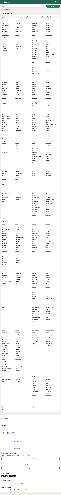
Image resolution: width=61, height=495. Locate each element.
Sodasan (17, 350)
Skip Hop (18, 343)
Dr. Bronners (48, 91)
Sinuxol (17, 339)
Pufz (33, 290)
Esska (3, 122)
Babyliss (34, 21)
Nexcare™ (34, 229)
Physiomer (48, 277)
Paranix (47, 269)
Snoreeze (18, 347)
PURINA (34, 292)
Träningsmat (49, 341)
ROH (47, 313)
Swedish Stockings (6, 364)
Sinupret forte (5, 339)
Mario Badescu (19, 225)
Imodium (18, 170)
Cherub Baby (19, 86)
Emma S (4, 118)
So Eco (3, 350)
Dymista (47, 101)
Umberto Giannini (6, 375)
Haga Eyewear (49, 136)
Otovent (4, 278)
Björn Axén (35, 55)
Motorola (4, 252)
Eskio (17, 120)
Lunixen (47, 208)
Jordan (47, 169)
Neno (47, 225)
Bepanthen (35, 38)
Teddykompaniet (50, 325)
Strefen (4, 358)
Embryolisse (18, 116)
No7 (33, 239)
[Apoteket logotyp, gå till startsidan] (5, 414)
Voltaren (48, 388)
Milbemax (4, 239)
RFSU (47, 311)
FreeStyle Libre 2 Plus (51, 120)
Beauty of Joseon (36, 34)
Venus (47, 381)
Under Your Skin (19, 375)
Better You (48, 40)
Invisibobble (18, 172)
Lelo (33, 195)
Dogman (47, 90)
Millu (17, 239)
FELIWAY (47, 110)
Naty (33, 225)
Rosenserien (35, 314)
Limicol (34, 201)
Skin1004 (4, 343)
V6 (33, 375)
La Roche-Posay (36, 193)
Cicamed (4, 88)
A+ (3, 19)
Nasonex (48, 221)
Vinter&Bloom (49, 383)
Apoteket (18, 40)
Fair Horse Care (36, 110)
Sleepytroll (5, 345)
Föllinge (47, 126)
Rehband (34, 305)
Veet (47, 379)
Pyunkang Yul (49, 294)
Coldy (17, 91)
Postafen (48, 284)
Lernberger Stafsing (50, 195)
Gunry (17, 146)
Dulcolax (47, 97)
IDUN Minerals (19, 169)
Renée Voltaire (35, 307)
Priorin (47, 286)
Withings (34, 394)
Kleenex (17, 191)
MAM (17, 221)
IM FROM (4, 170)
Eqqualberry (5, 120)
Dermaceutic (49, 84)
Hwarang (48, 154)
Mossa (3, 250)
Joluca (33, 169)
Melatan (4, 235)
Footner (34, 118)
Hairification (48, 138)
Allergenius (18, 32)
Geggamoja (5, 136)
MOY (17, 254)
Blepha (47, 55)
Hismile (47, 148)
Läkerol (34, 210)
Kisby (17, 189)
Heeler (47, 142)
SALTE (3, 325)
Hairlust (34, 140)
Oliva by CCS (18, 271)
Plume (33, 284)
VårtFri (34, 390)
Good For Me (5, 142)
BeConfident (35, 36)
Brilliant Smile (49, 63)
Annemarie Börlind (20, 36)
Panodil (34, 269)
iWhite (3, 180)
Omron (4, 273)
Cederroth (18, 82)
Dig (33, 88)
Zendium (18, 403)
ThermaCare (48, 333)
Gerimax (17, 136)
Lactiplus (48, 193)
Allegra (4, 32)
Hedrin (34, 142)
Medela (17, 231)
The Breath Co (49, 331)
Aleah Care (18, 28)
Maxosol (17, 229)
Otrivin (17, 278)
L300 (33, 191)
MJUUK (17, 244)
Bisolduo (48, 52)
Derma (34, 84)
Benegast (48, 36)
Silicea (17, 335)
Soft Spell (4, 352)
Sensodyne (18, 333)
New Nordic (48, 227)
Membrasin (18, 235)
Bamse (34, 25)
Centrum (4, 84)
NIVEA (33, 237)
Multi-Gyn (18, 256)
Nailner (34, 219)
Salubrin (17, 325)
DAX (33, 78)
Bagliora (47, 21)
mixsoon (4, 244)
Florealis (47, 112)
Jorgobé (34, 170)
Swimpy (4, 366)
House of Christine (36, 152)
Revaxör (34, 311)
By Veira (47, 67)
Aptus (3, 42)
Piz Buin (47, 280)
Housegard (48, 150)
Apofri (17, 38)
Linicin (47, 201)
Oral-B (3, 275)
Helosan (47, 144)
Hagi (33, 138)
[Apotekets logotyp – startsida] (7, 2)
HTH (47, 152)
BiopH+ (34, 50)
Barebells (48, 25)
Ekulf (17, 112)
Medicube (4, 233)
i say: (3, 178)
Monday (17, 246)
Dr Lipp (47, 95)
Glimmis (17, 138)
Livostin (47, 205)
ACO (3, 23)
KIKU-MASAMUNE (6, 189)
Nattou (34, 223)
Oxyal (17, 280)
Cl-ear (17, 88)
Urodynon (18, 377)
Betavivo (34, 40)
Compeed (18, 95)
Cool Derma (5, 97)
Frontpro (48, 124)
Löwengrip (48, 210)
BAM (33, 23)
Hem (3, 5)
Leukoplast (48, 197)
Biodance (34, 46)
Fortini (34, 120)
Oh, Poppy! (18, 269)
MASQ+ (17, 227)
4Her (33, 403)
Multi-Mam (4, 258)
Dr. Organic (35, 97)
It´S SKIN (17, 178)
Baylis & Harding (49, 30)
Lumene (47, 206)
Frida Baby (34, 122)
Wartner (48, 377)
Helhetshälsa (35, 144)
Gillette (4, 138)
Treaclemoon (49, 339)
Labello (47, 191)
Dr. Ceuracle (48, 93)
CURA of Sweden (19, 99)
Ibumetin (4, 167)
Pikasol (47, 278)
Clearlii (17, 90)
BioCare (47, 44)
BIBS (33, 42)
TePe (47, 329)
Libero (33, 199)
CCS (3, 82)
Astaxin (4, 44)
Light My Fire (49, 199)
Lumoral (34, 208)
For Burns (48, 118)
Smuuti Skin (5, 347)
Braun (47, 61)
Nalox (33, 221)
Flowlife (34, 114)
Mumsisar (18, 258)
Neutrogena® (35, 227)
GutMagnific (5, 148)
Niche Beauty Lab (36, 231)
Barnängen (35, 26)
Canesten (4, 78)
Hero (47, 146)
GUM (17, 144)
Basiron (34, 28)
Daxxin (47, 78)
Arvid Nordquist (19, 42)
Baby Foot (48, 19)
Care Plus (4, 80)
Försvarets (35, 127)
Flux (46, 114)
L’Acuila (47, 189)
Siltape (4, 337)
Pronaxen (48, 288)
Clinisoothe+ (5, 91)
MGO (3, 237)
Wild (47, 392)
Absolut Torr (19, 21)
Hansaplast (48, 140)
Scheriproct (18, 329)
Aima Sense (18, 26)
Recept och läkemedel (30, 437)
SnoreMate (5, 349)
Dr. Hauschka (35, 95)
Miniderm (18, 241)
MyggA (4, 260)
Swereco (18, 364)
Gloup (3, 140)
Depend (47, 82)
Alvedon (4, 36)
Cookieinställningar (52, 490)
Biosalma (34, 52)
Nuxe (33, 246)
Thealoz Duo (35, 331)
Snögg (17, 349)
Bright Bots (35, 63)
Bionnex (34, 48)
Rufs (33, 316)
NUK (47, 242)
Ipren (17, 174)
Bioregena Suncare (50, 50)
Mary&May (4, 227)
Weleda (34, 381)
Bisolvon (34, 54)
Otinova (17, 277)
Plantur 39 (48, 282)
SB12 (3, 329)
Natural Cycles (49, 223)
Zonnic (4, 405)
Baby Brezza (35, 19)
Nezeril (47, 229)
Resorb (34, 309)
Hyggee (34, 156)
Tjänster (30, 440)
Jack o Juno (48, 167)
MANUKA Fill (18, 223)
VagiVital (34, 377)
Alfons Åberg (5, 30)
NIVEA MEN (48, 237)
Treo (33, 341)
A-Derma (18, 19)
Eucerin (4, 126)
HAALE (33, 136)
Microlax (17, 237)
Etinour (17, 124)
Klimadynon (5, 193)
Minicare (4, 241)
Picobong (34, 278)
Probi (33, 288)
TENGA (47, 327)
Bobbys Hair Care (50, 59)
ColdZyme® (18, 93)
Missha (4, 242)
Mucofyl (4, 256)
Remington (48, 305)
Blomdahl (48, 57)
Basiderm (48, 26)
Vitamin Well (35, 386)
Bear (47, 32)
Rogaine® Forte (36, 313)
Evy (3, 127)
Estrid (3, 124)
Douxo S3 (34, 91)
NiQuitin (47, 235)
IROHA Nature (5, 176)
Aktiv (3, 28)
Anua (3, 38)
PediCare (48, 273)
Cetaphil (4, 86)
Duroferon (34, 101)
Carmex (17, 80)
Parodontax (35, 271)
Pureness (48, 290)
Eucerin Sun (18, 126)
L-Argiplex (34, 189)
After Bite (4, 26)
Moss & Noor (19, 250)
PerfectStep (35, 275)
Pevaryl (47, 275)
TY (33, 343)
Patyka (47, 271)
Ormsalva (18, 275)
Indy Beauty (5, 172)
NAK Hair (48, 219)
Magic (17, 219)
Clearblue (4, 90)
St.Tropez (4, 356)
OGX (3, 269)
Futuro (34, 126)
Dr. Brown (34, 93)
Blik (33, 57)
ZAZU (3, 403)
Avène (17, 44)
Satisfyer (18, 327)
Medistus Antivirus (20, 233)
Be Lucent (48, 34)
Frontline (34, 124)
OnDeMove (18, 273)
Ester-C (17, 122)
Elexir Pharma (5, 114)
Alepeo (17, 30)
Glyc (17, 140)
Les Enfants (35, 197)
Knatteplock (18, 193)
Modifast (4, 246)
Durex (47, 99)
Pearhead (34, 273)
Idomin (4, 169)
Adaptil (4, 25)
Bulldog (47, 65)
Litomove (34, 205)
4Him (47, 403)
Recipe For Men (49, 303)
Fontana (34, 116)
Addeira (17, 25)
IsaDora (17, 176)
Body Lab (34, 61)
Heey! (33, 146)
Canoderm (18, 78)
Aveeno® (4, 46)
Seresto (4, 335)
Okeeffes (4, 271)
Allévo (3, 34)
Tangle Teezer (35, 325)
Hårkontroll (48, 156)
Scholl (3, 331)
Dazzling (34, 80)
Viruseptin (48, 385)
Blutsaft (34, 59)
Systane (17, 366)
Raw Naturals (35, 303)
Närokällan (48, 246)
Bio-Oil (47, 48)
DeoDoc (34, 82)
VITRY (33, 388)
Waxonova (34, 392)
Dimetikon (48, 88)
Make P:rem (5, 221)
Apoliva (4, 40)
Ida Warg (18, 167)
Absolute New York (6, 21)
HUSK (33, 154)
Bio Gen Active (35, 44)
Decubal (47, 80)
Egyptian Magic (5, 112)
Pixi (33, 280)
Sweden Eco (5, 362)
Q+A (3, 303)
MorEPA (17, 248)
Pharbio (34, 277)
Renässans (48, 307)
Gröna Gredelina (6, 144)
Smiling (17, 345)
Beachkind (34, 32)
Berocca (47, 38)
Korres (4, 197)
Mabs (3, 219)
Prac (33, 286)
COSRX (4, 99)
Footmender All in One (51, 116)
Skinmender (18, 341)
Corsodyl (18, 97)
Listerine (48, 203)
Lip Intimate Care (36, 203)
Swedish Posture (19, 362)
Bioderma (48, 46)
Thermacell (35, 335)
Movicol (4, 254)
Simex (17, 337)
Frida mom (48, 122)
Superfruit (4, 360)
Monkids (4, 248)
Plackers (34, 282)
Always (17, 34)
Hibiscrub (34, 148)
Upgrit (3, 377)
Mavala (4, 229)
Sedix (3, 333)
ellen (17, 114)
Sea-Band (18, 331)
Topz (33, 339)
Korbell (17, 195)
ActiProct (18, 23)
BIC (46, 42)
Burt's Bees (35, 67)
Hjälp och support (30, 433)
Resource (48, 309)
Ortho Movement (6, 277)
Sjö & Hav (4, 341)
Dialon (47, 86)
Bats (33, 30)
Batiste (47, 28)
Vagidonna (48, 375)
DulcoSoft (34, 99)
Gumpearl (4, 146)
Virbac (33, 385)
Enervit (17, 118)
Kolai (3, 195)
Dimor (33, 90)
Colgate (4, 95)
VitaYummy (48, 386)
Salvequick (4, 327)
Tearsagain (35, 329)
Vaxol (33, 379)
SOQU (3, 354)
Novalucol (34, 242)
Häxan (33, 158)
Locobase (34, 206)
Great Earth (18, 142)
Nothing (47, 241)
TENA (33, 327)
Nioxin (47, 233)
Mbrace (4, 231)
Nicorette (48, 231)
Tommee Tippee (49, 337)
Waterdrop (48, 390)
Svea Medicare (19, 360)
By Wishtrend (35, 69)
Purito (47, 292)
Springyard (18, 354)
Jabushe (34, 167)
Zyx (16, 405)
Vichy (33, 383)
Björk (47, 54)
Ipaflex (4, 174)
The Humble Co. (36, 333)
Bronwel (34, 65)
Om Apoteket (30, 443)
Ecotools (4, 110)
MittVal (17, 242)
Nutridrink (34, 244)
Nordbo (34, 241)
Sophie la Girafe (19, 352)
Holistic (34, 150)
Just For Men (48, 170)
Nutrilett (48, 244)
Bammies (48, 23)
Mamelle (4, 223)
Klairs (3, 191)
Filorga (34, 112)
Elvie (3, 116)
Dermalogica (35, 86)
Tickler (47, 335)
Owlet (3, 280)
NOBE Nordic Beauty (50, 239)
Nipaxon (34, 235)
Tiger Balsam (35, 337)
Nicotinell (34, 233)
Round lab (48, 314)
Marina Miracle (5, 225)
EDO (16, 110)
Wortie (47, 394)
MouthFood (18, 252)
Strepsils (18, 358)
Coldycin (4, 93)
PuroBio (34, 294)
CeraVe (17, 84)
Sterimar (18, 356)
